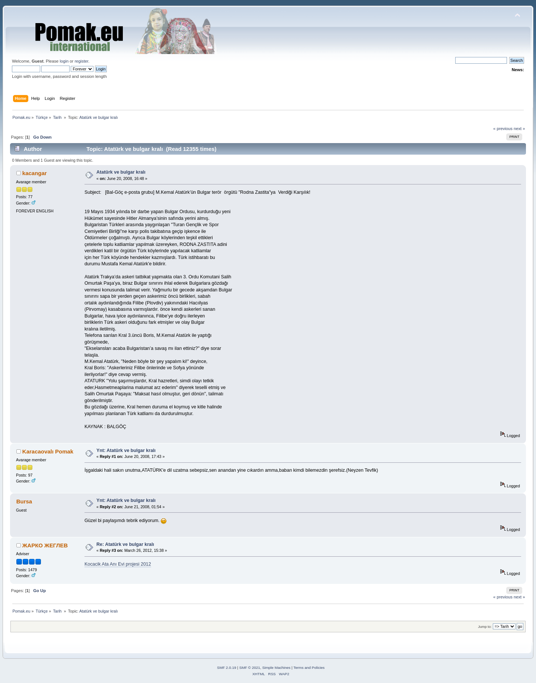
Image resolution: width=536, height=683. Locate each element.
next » (519, 128)
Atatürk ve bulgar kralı (121, 172)
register (81, 61)
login (64, 61)
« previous (503, 128)
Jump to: (485, 626)
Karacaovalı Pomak (47, 451)
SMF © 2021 (249, 667)
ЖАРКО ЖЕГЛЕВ (45, 545)
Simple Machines (276, 667)
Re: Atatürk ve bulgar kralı (125, 544)
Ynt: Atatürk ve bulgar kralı (126, 450)
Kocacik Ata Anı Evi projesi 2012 (117, 564)
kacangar (34, 173)
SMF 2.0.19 (226, 667)
